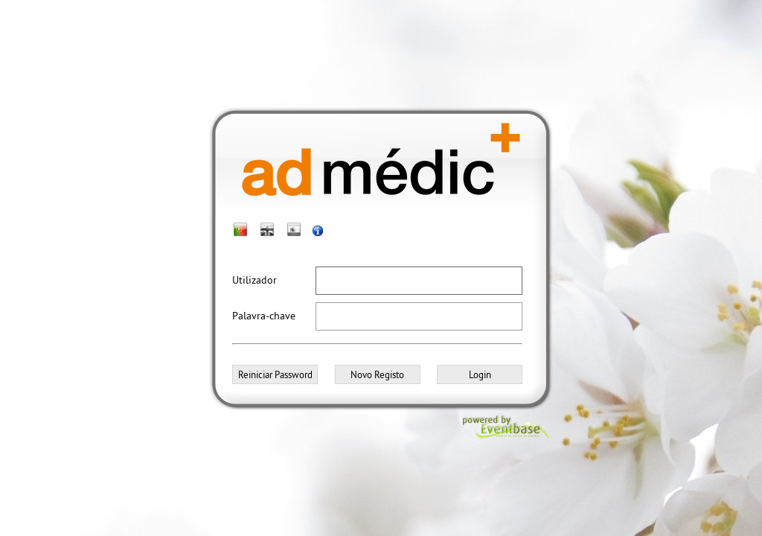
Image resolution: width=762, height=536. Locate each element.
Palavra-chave (263, 315)
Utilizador (254, 280)
